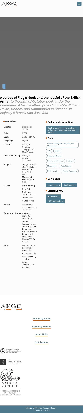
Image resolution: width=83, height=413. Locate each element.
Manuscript (51, 166)
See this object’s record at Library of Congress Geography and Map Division (62, 130)
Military (71, 161)
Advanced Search (49, 408)
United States (65, 166)
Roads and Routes (54, 156)
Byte (48, 410)
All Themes (37, 408)
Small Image (68, 185)
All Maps (29, 408)
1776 (49, 151)
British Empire (52, 171)
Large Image (53, 185)
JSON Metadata (54, 201)
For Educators (41, 342)
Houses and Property (55, 161)
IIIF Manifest (53, 197)
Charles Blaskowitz (69, 171)
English (57, 151)
